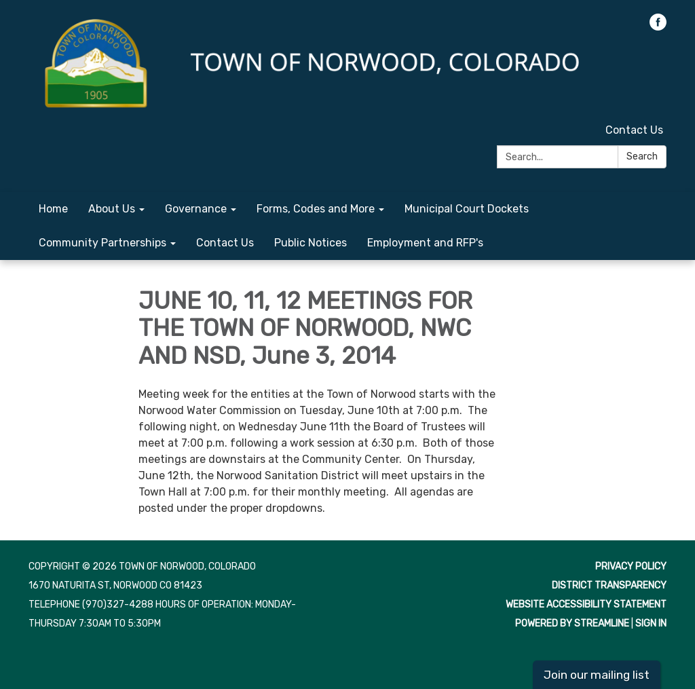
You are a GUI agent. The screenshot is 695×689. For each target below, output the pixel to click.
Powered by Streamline (572, 623)
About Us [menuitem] (111, 208)
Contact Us (634, 130)
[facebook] (658, 26)
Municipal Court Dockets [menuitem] (467, 208)
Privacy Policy (630, 566)
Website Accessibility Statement (586, 604)
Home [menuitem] (53, 208)
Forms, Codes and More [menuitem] (316, 208)
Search (642, 156)
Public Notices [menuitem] (310, 242)
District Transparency (609, 585)
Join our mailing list (597, 675)
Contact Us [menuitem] (225, 242)
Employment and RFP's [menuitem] (425, 242)
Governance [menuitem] (196, 208)
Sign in (650, 623)
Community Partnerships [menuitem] (102, 242)
